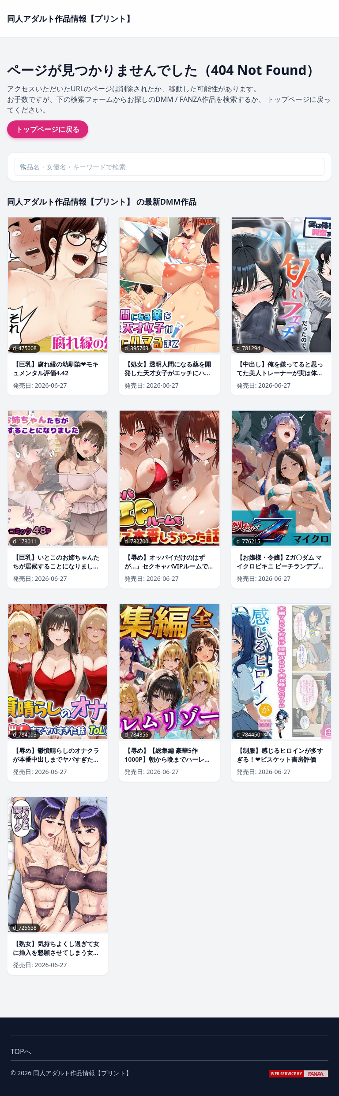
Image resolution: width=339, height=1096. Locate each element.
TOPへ (21, 1051)
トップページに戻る (47, 129)
